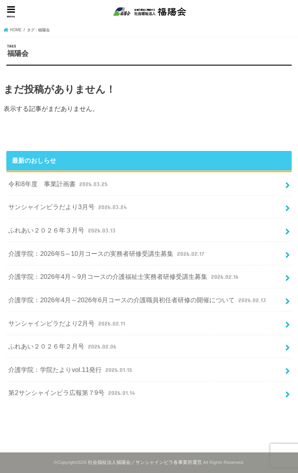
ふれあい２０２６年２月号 (63, 346)
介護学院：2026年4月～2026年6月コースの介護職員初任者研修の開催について (138, 300)
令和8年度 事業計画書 (58, 183)
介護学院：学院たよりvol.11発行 (71, 369)
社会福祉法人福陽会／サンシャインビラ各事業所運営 (145, 462)
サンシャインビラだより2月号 (67, 323)
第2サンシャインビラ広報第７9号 (72, 392)
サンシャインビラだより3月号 (68, 206)
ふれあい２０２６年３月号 (62, 230)
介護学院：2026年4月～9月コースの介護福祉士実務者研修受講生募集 (124, 276)
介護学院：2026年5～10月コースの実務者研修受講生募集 (107, 253)
